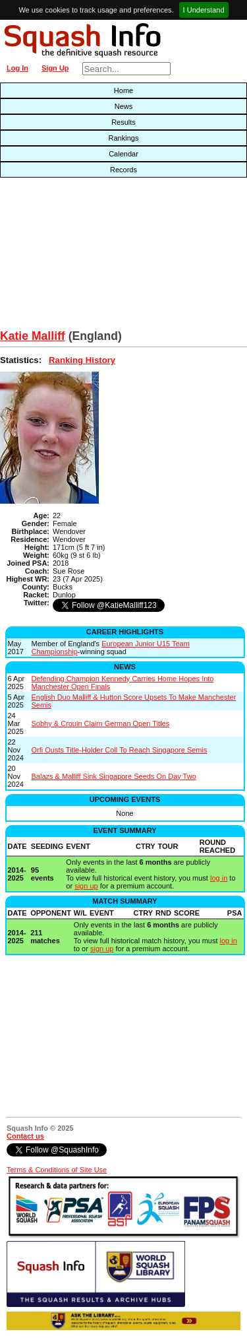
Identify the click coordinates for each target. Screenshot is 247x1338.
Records (123, 170)
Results (123, 122)
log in (218, 878)
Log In (17, 68)
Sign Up (55, 68)
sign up (85, 886)
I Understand (204, 10)
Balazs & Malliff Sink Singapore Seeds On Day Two (114, 776)
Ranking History (82, 360)
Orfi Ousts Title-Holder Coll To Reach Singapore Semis (119, 750)
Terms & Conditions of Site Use (57, 1170)
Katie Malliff (32, 336)
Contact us (25, 1136)
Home (123, 90)
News (124, 106)
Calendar (123, 154)
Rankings (124, 138)
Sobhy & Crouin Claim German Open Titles (101, 723)
